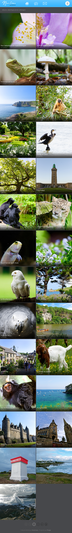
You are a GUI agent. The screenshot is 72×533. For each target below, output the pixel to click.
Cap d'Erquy (5, 118)
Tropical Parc (5, 335)
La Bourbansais (6, 299)
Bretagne (22, 10)
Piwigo (49, 530)
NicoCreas (35, 530)
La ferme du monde (44, 371)
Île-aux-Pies (41, 335)
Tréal (39, 263)
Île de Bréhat (41, 299)
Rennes (3, 154)
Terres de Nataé (6, 227)
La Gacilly (4, 371)
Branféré (40, 118)
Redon (39, 444)
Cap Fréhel (41, 190)
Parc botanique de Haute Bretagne (13, 45)
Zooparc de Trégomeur (45, 227)
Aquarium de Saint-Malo (10, 263)
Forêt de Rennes (43, 82)
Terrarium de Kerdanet (9, 82)
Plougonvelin (42, 408)
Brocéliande (5, 190)
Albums (4, 10)
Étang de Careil (42, 154)
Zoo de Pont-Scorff (7, 408)
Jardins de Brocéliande (45, 45)
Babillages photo (13, 10)
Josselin (4, 444)
